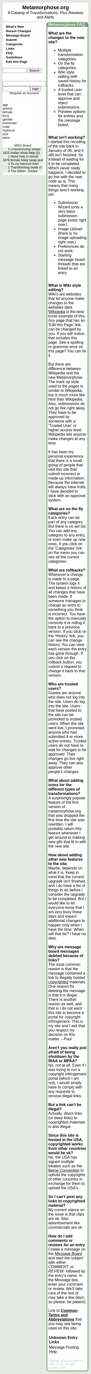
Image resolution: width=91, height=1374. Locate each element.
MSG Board (22, 145)
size (5, 134)
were (6, 137)
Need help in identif (24, 156)
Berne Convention (63, 1170)
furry (6, 116)
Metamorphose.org (45, 7)
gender (8, 119)
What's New (15, 26)
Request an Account (24, 93)
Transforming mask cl (26, 167)
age (5, 105)
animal (7, 108)
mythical (9, 130)
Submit (11, 40)
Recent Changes (18, 31)
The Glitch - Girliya (24, 171)
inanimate (10, 123)
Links (10, 48)
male (6, 127)
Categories (14, 44)
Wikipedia (56, 312)
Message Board (18, 35)
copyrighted (58, 982)
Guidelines (14, 57)
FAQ (9, 53)
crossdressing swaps (26, 149)
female (7, 112)
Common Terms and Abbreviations (63, 1315)
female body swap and (27, 160)
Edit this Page (16, 62)
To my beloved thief (25, 164)
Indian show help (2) (25, 153)
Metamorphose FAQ (66, 24)
